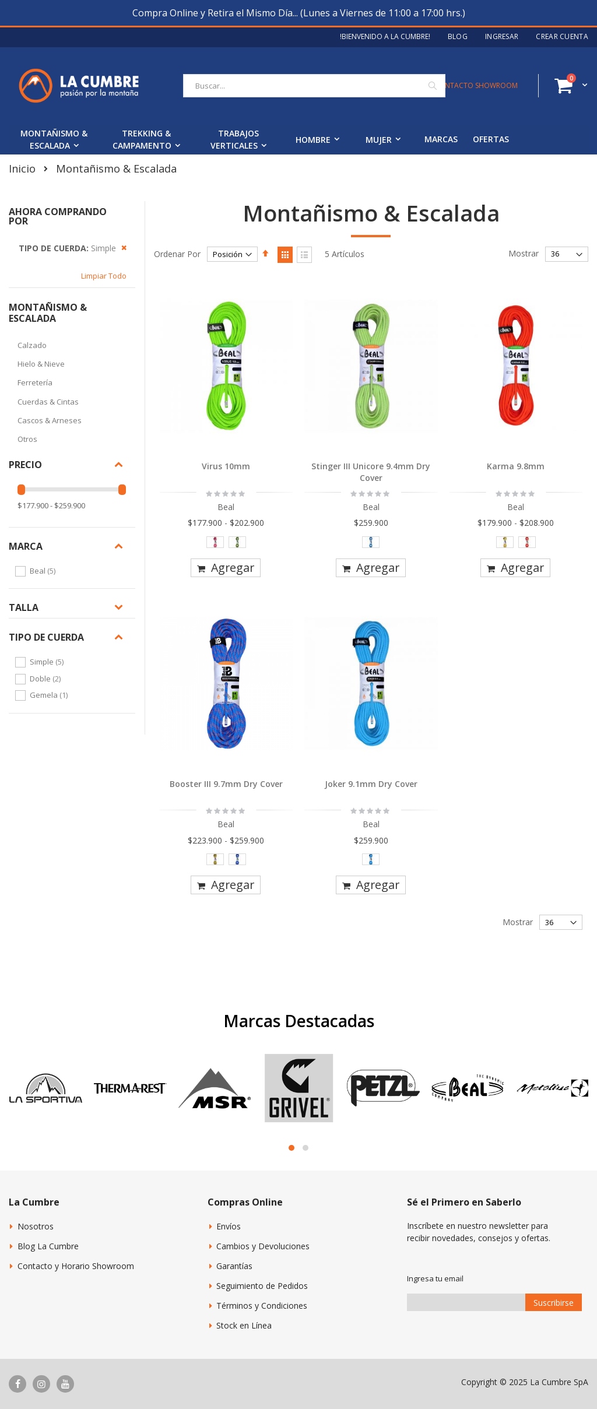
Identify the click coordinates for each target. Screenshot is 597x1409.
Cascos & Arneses (49, 420)
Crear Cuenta (562, 36)
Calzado (32, 345)
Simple (48, 661)
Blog (458, 36)
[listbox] (226, 544)
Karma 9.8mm (516, 466)
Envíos (228, 1226)
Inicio (22, 168)
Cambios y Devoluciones (263, 1246)
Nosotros (35, 1226)
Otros (27, 439)
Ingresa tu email (435, 1278)
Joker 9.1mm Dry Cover (371, 783)
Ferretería (34, 382)
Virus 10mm (226, 466)
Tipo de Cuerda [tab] (46, 637)
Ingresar (501, 36)
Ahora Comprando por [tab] (58, 216)
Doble (47, 678)
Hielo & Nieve (41, 364)
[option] (215, 542)
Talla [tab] (23, 607)
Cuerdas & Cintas (48, 401)
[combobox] (314, 85)
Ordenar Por (177, 253)
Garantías (234, 1265)
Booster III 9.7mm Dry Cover (226, 783)
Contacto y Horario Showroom (75, 1265)
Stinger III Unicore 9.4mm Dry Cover (370, 472)
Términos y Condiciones (261, 1305)
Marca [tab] (26, 546)
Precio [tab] (25, 464)
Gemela (50, 695)
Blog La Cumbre (48, 1246)
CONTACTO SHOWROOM (476, 85)
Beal (44, 570)
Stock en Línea (244, 1325)
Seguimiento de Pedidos (262, 1285)
